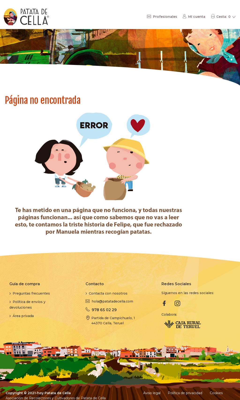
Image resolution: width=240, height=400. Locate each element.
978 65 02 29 (104, 310)
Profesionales (165, 17)
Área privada (23, 316)
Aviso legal (152, 393)
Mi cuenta (196, 17)
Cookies (216, 393)
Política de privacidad (185, 393)
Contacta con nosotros (108, 293)
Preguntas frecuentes (31, 293)
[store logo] (26, 16)
